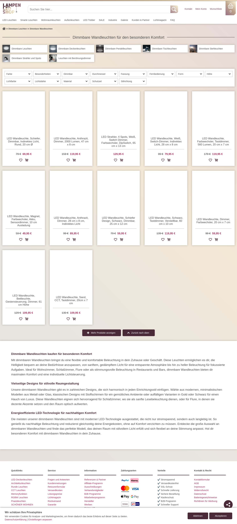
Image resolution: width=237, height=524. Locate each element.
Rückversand (54, 501)
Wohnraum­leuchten (50, 20)
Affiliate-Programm (93, 483)
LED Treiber (89, 20)
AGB (196, 483)
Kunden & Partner (140, 20)
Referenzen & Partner (95, 479)
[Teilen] (228, 504)
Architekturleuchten (20, 483)
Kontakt (188, 9)
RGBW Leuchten (19, 497)
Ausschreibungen (93, 487)
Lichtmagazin (160, 20)
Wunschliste (216, 9)
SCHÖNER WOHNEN (22, 504)
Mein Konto (201, 9)
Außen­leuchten (71, 20)
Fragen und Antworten (59, 479)
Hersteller (89, 501)
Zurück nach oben (140, 333)
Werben (88, 504)
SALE (102, 20)
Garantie (52, 504)
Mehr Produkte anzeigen (103, 333)
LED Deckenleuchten (21, 479)
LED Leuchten (9, 20)
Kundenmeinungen (57, 483)
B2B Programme (92, 494)
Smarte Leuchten (28, 20)
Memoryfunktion (19, 494)
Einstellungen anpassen (40, 519)
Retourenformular (56, 487)
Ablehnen (198, 516)
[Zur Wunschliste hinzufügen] (20, 160)
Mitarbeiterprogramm (94, 497)
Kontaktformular (202, 479)
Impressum (199, 487)
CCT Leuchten (18, 490)
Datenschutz (200, 494)
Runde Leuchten (19, 487)
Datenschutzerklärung (15, 519)
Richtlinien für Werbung (205, 501)
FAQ (172, 20)
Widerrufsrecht (201, 490)
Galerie (124, 20)
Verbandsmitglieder (93, 490)
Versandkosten (55, 490)
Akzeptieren (221, 516)
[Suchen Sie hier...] (99, 9)
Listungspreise (55, 494)
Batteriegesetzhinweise (205, 497)
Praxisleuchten (18, 501)
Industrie (112, 20)
